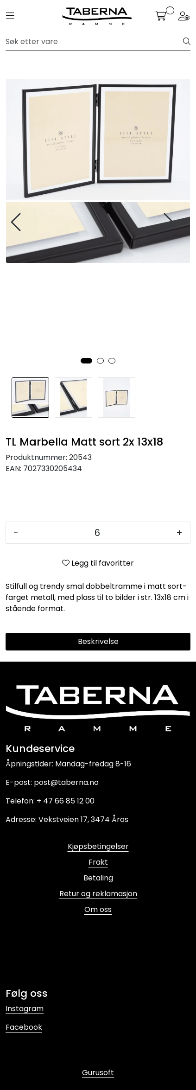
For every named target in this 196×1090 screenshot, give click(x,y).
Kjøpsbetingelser (98, 846)
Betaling (98, 878)
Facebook (24, 1027)
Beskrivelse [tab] (98, 641)
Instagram (25, 1008)
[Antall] (97, 533)
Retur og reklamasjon (98, 893)
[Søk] (94, 41)
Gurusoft (98, 1072)
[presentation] (17, 222)
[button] (86, 360)
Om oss (98, 909)
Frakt (98, 862)
